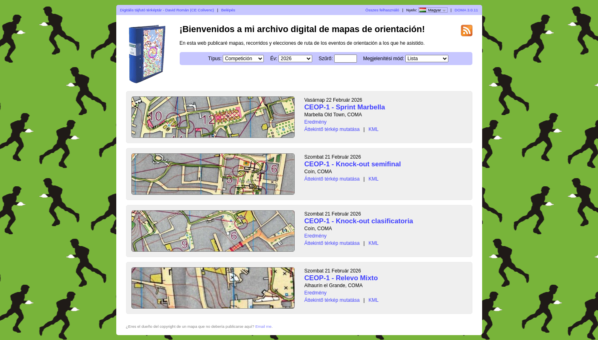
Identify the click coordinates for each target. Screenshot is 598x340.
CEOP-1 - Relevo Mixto (341, 278)
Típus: (215, 58)
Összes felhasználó (382, 10)
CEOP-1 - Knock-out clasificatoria (358, 221)
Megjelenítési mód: (383, 58)
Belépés (228, 10)
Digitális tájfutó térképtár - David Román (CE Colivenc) (167, 10)
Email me (263, 326)
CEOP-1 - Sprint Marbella (344, 107)
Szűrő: (326, 58)
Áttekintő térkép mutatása (332, 129)
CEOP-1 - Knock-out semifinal (352, 164)
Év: (273, 58)
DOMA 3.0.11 (466, 10)
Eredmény (315, 122)
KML (373, 129)
